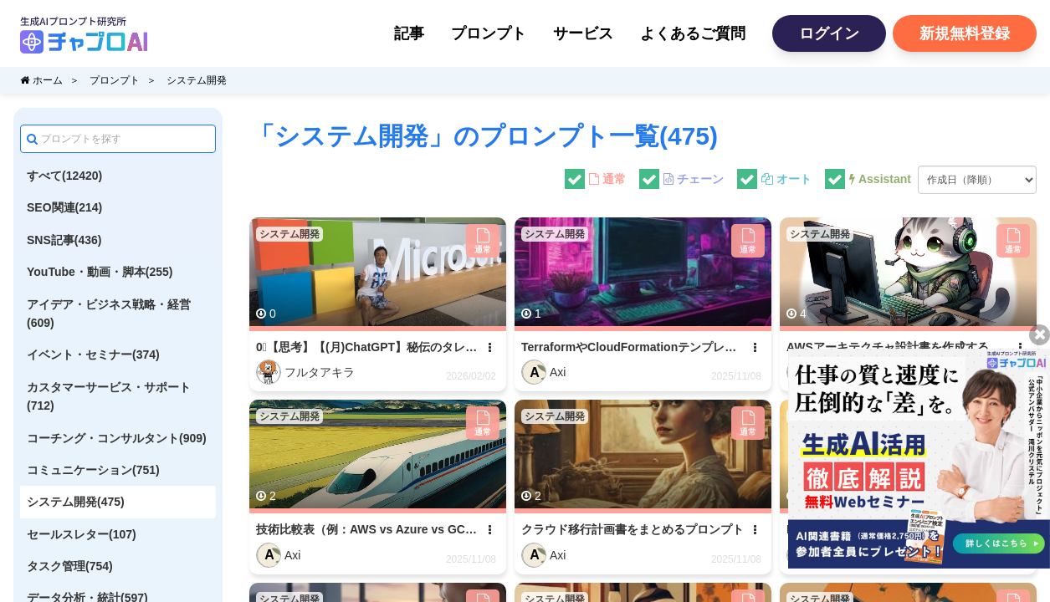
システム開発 (196, 80)
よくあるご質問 (692, 33)
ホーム (41, 80)
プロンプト (488, 33)
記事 (409, 33)
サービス (583, 33)
